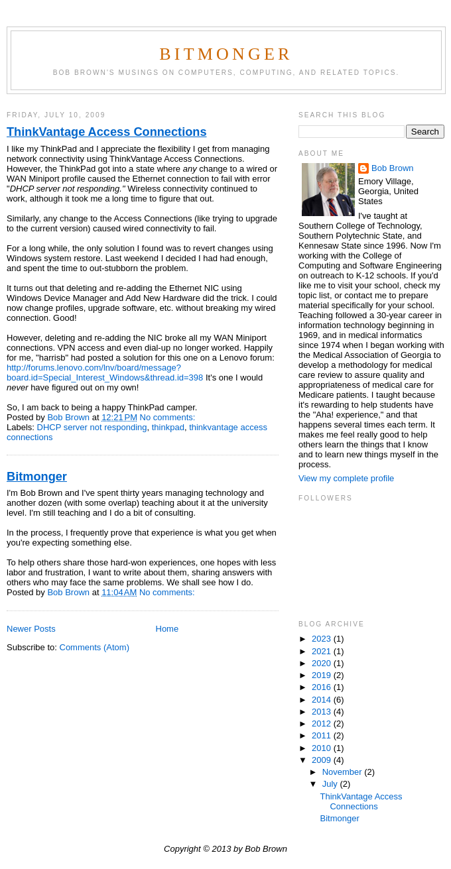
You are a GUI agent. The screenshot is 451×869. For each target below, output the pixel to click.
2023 (323, 639)
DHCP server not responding (92, 427)
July (331, 784)
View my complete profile (346, 478)
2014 (323, 700)
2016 (323, 687)
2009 (323, 760)
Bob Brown (392, 168)
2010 (323, 748)
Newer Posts (31, 629)
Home (167, 629)
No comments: (169, 417)
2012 (323, 723)
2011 (323, 735)
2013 (323, 712)
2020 (323, 663)
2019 (323, 675)
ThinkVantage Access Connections (107, 132)
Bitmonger (225, 54)
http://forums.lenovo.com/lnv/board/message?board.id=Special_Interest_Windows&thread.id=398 (105, 372)
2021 (323, 651)
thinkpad (168, 427)
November (343, 772)
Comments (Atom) (94, 647)
